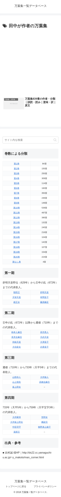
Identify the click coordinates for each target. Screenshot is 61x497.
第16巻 (16, 237)
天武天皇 (44, 337)
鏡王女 (17, 302)
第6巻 (16, 188)
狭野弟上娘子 (44, 427)
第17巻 (16, 242)
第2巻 (16, 168)
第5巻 (16, 183)
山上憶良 (16, 382)
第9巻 (16, 203)
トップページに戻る (16, 486)
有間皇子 (44, 297)
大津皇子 (44, 342)
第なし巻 (16, 262)
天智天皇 (16, 297)
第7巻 (16, 193)
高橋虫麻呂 (44, 382)
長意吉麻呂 (16, 337)
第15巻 (16, 232)
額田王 (17, 292)
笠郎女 (44, 417)
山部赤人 (16, 377)
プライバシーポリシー (45, 486)
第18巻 (16, 247)
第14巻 (16, 227)
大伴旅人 (44, 377)
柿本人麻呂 (16, 332)
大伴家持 (16, 417)
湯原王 (17, 432)
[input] (30, 140)
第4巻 (16, 178)
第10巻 (16, 208)
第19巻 (16, 252)
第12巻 (16, 217)
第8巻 (16, 198)
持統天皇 (16, 342)
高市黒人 (44, 332)
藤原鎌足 (44, 302)
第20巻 (16, 257)
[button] (55, 140)
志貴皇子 (44, 347)
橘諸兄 (44, 422)
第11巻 (16, 212)
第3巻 (16, 173)
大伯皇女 (16, 347)
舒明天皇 (44, 292)
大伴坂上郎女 (16, 422)
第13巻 (16, 222)
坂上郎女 (16, 387)
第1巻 (16, 163)
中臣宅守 (16, 427)
